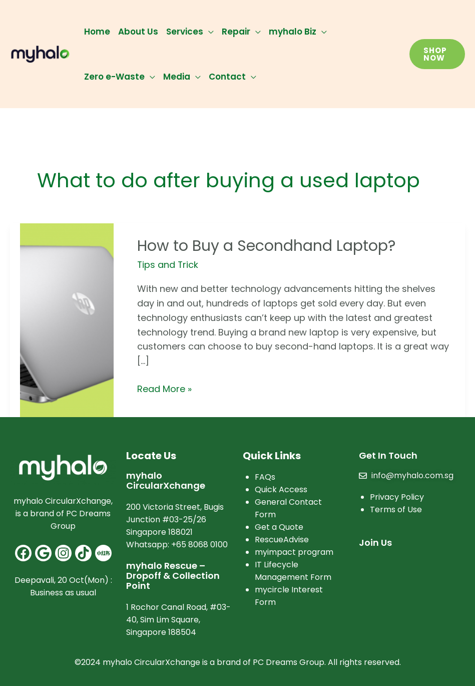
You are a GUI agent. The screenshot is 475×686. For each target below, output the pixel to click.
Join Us (375, 542)
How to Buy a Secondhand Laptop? (266, 245)
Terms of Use (396, 509)
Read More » (164, 388)
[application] (208, 32)
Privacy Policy (397, 497)
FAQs (265, 477)
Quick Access (281, 489)
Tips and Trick (168, 264)
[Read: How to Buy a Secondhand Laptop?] (67, 319)
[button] (437, 54)
